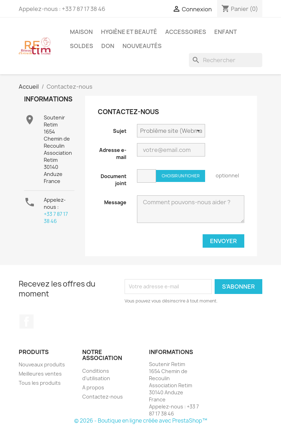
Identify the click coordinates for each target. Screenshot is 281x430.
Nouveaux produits (42, 364)
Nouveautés (142, 46)
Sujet (119, 131)
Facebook (26, 321)
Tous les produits (40, 382)
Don (107, 46)
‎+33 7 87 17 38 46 (56, 217)
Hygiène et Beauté (129, 32)
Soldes (81, 46)
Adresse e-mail (112, 153)
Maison (81, 32)
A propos (93, 387)
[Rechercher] (225, 60)
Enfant (225, 32)
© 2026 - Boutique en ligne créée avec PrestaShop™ (140, 420)
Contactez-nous (102, 396)
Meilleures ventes (40, 373)
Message (115, 202)
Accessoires (185, 32)
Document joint (113, 180)
